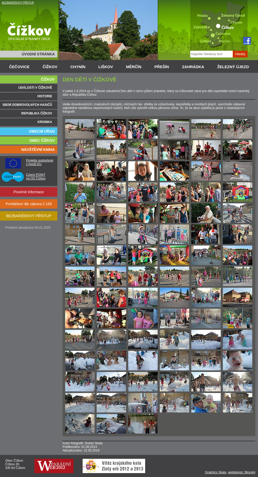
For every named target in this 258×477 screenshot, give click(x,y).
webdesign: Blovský (241, 472)
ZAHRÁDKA (193, 67)
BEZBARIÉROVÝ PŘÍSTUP (18, 2)
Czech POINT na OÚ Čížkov (36, 176)
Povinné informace (29, 192)
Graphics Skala (215, 472)
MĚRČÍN (133, 67)
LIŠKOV (106, 67)
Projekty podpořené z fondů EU (39, 162)
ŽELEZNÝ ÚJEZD (233, 67)
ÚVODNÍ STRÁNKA (38, 54)
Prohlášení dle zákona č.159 (29, 204)
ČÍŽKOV (49, 67)
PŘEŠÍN (162, 67)
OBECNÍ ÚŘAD (42, 131)
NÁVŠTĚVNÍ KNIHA (38, 149)
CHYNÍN (77, 67)
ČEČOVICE (19, 67)
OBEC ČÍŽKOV (42, 140)
